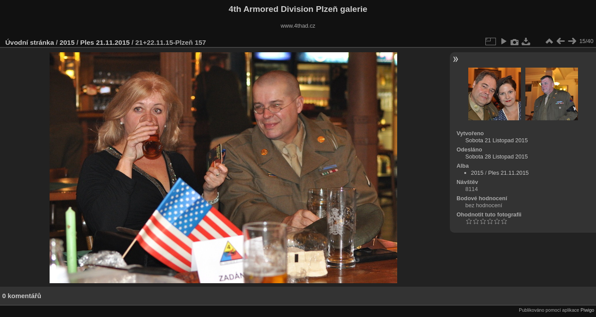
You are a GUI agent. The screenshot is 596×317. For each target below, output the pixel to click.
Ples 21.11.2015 (105, 42)
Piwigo (587, 310)
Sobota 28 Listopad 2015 (496, 156)
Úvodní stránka (29, 42)
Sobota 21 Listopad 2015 (496, 140)
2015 (67, 42)
